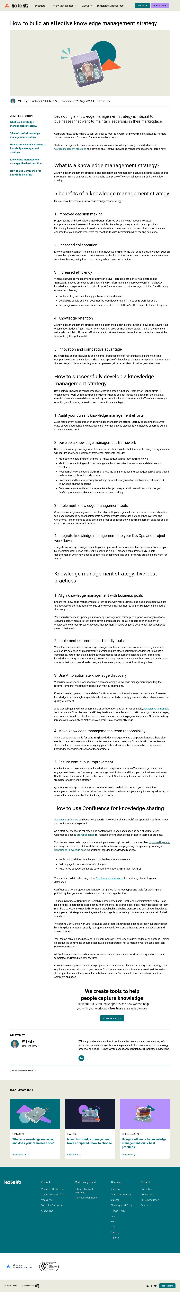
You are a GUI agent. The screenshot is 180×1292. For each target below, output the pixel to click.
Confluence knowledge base (70, 849)
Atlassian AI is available (156, 708)
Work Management (65, 5)
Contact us (142, 5)
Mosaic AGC (47, 1200)
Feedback (146, 1205)
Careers (115, 1200)
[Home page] (16, 6)
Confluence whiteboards (109, 878)
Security (115, 1232)
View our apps (112, 1018)
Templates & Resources (111, 5)
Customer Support (150, 1200)
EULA (113, 1221)
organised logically (159, 842)
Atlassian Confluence (66, 819)
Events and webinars (121, 1194)
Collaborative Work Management (84, 1191)
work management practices (70, 148)
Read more (19, 1154)
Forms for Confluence (52, 1205)
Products (41, 5)
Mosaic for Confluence (52, 1189)
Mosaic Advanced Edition (53, 1194)
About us (115, 1189)
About (87, 5)
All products (47, 1210)
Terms (114, 1216)
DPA (113, 1227)
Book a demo (160, 5)
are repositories (85, 834)
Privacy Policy (118, 1210)
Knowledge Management (87, 1197)
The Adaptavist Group (121, 1205)
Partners (115, 1237)
